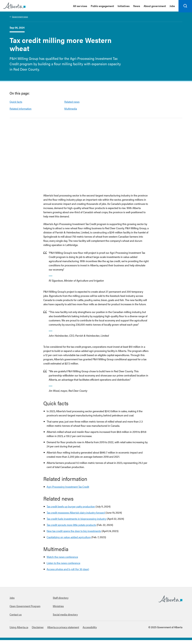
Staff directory (60, 599)
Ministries (58, 608)
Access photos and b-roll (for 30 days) (68, 571)
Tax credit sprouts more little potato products (71, 527)
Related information (21, 110)
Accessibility (90, 629)
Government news (20, 18)
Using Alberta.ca (19, 629)
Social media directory (65, 616)
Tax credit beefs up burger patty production (71, 508)
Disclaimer (38, 629)
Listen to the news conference (63, 565)
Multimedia (70, 110)
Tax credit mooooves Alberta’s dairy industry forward (76, 514)
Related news (72, 103)
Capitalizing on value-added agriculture (69, 539)
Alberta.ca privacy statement (63, 629)
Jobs (12, 599)
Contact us (16, 616)
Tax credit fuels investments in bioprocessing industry (76, 520)
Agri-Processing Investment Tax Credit (68, 488)
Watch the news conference (62, 559)
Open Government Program (25, 608)
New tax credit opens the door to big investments (74, 533)
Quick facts (16, 103)
